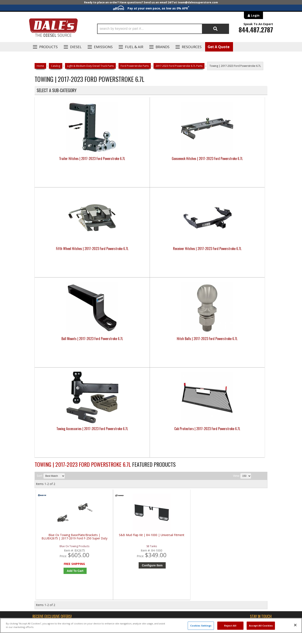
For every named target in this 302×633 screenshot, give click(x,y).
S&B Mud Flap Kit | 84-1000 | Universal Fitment (123, 356)
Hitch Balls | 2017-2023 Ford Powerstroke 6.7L (122, 251)
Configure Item (124, 385)
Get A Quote (218, 46)
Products (48, 46)
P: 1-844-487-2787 (48, 485)
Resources (192, 46)
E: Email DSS (42, 497)
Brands (162, 46)
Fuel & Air (134, 46)
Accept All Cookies (261, 625)
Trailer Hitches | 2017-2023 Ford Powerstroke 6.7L (63, 161)
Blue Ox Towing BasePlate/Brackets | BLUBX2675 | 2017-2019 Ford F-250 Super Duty (65, 358)
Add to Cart (66, 390)
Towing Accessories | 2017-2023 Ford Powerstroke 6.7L (180, 251)
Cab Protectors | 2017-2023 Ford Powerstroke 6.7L (238, 251)
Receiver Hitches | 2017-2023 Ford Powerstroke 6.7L (238, 161)
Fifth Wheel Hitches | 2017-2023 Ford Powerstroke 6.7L (180, 161)
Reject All (230, 625)
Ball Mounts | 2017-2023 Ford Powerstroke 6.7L (63, 251)
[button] (163, 29)
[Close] (295, 625)
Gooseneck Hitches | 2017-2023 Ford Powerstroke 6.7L (122, 161)
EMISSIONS (103, 46)
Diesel (76, 46)
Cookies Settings (201, 625)
